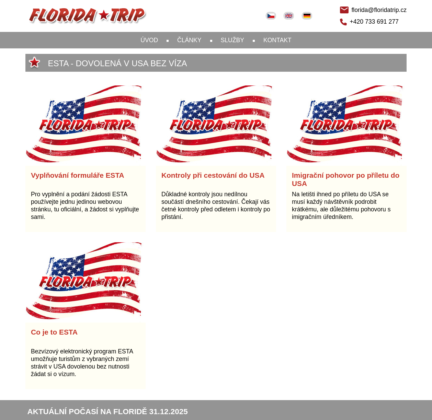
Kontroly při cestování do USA (212, 175)
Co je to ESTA (54, 332)
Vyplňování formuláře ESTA (77, 175)
